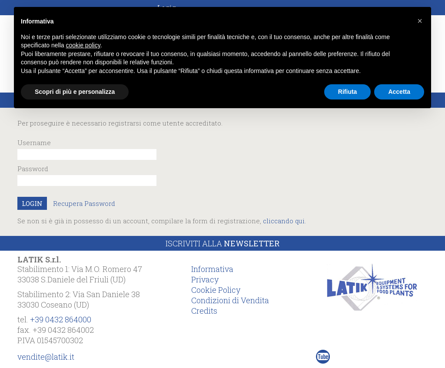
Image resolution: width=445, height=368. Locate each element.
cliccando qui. (284, 220)
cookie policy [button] (83, 45)
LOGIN (32, 203)
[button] (420, 21)
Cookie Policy (215, 290)
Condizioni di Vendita (230, 300)
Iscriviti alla (222, 243)
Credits (204, 310)
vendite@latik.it (45, 356)
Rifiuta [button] (347, 91)
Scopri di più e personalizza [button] (75, 91)
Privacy (205, 279)
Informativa (212, 269)
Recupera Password (84, 203)
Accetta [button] (399, 91)
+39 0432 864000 (60, 319)
